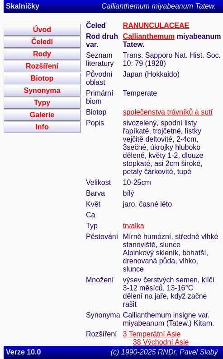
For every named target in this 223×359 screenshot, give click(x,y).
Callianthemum (149, 36)
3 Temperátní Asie (152, 334)
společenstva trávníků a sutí (168, 112)
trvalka (133, 226)
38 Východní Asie (161, 342)
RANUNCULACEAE (156, 25)
